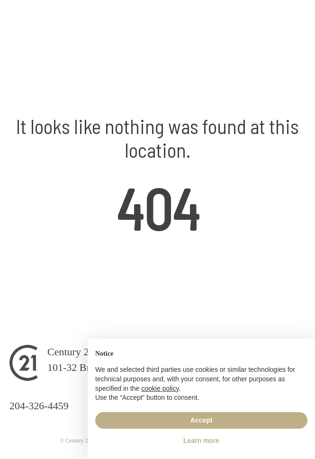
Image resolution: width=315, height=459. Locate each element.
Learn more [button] (201, 440)
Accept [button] (201, 420)
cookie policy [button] (160, 388)
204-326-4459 (39, 406)
